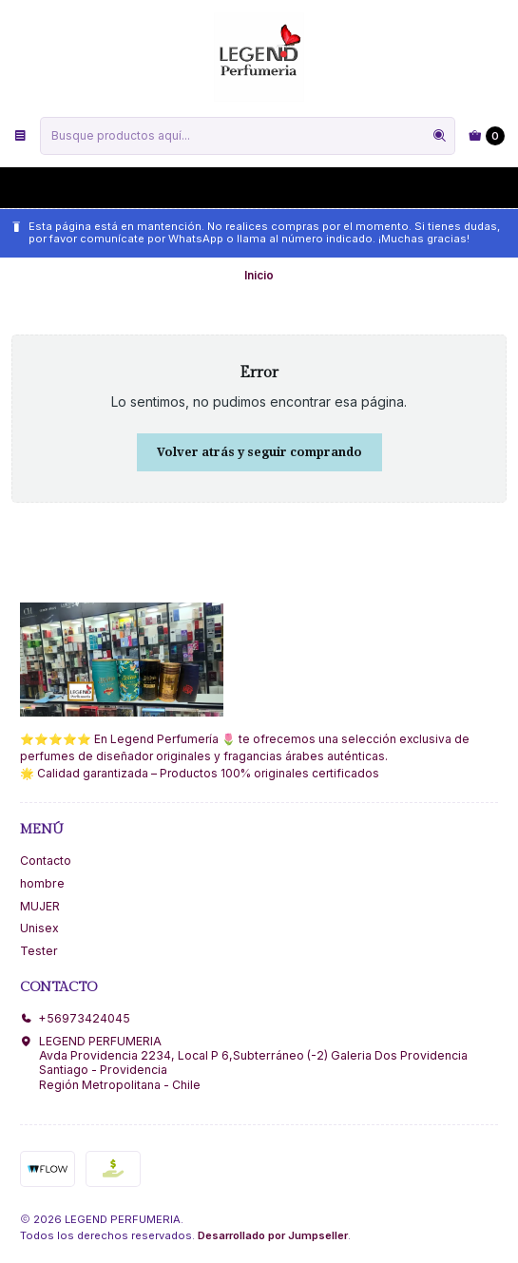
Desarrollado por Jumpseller (273, 1235)
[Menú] (20, 135)
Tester (39, 951)
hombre (42, 883)
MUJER (40, 906)
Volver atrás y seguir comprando (259, 452)
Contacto (45, 860)
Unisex (39, 928)
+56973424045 (75, 1018)
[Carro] (487, 136)
